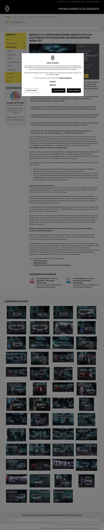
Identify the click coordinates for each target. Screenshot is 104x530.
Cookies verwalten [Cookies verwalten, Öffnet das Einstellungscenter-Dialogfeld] (31, 90)
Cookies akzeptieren (74, 90)
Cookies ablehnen (58, 90)
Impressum (53, 81)
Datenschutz (52, 85)
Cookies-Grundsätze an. (65, 78)
